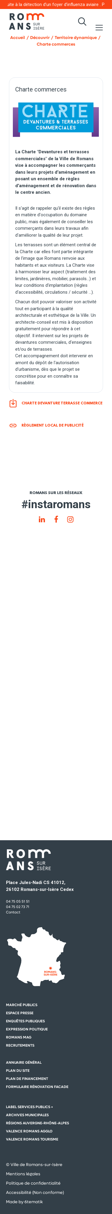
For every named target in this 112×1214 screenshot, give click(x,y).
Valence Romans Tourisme (32, 1139)
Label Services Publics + (29, 1107)
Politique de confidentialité (33, 1183)
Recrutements (20, 1045)
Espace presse (19, 1013)
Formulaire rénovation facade (37, 1087)
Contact (13, 912)
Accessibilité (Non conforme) (35, 1192)
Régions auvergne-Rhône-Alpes (37, 1123)
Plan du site (18, 1071)
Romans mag (18, 1037)
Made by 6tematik (24, 1201)
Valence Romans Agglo (29, 1131)
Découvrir (40, 37)
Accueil (17, 37)
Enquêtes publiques (25, 1021)
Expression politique (27, 1029)
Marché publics (21, 1005)
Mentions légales (23, 1173)
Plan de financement (27, 1079)
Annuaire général (24, 1062)
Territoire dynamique (76, 37)
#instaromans (56, 504)
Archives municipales (27, 1115)
